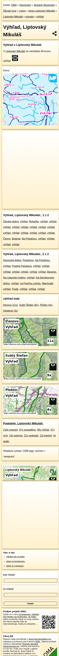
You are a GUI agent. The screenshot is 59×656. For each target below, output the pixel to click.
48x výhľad (43, 429)
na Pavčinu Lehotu (30, 283)
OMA (14, 5)
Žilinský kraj (9, 11)
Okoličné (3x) (10, 310)
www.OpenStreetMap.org (40, 639)
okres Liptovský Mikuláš (41, 11)
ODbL (37, 641)
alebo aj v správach (14, 566)
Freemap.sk (41, 204)
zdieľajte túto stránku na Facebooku (21, 615)
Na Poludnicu (29, 238)
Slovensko (25, 5)
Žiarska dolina (11, 221)
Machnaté (47, 283)
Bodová (16, 238)
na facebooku (24, 614)
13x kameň (46, 435)
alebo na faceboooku (15, 561)
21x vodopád (31, 435)
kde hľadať (9, 574)
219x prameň (10, 429)
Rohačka (34, 221)
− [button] (7, 141)
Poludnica (28, 260)
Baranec (51, 272)
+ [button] (7, 136)
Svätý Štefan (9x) (28, 305)
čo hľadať (8, 589)
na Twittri (32, 616)
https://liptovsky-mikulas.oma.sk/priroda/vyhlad (21, 206)
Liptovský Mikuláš (13, 16)
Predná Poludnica (22, 266)
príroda (29, 16)
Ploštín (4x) (46, 305)
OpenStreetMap (25, 204)
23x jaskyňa (16, 435)
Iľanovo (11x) (10, 305)
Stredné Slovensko (44, 5)
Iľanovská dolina (12, 260)
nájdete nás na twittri (15, 556)
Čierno (6, 238)
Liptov (22, 11)
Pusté (15, 289)
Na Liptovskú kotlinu (14, 277)
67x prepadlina (27, 429)
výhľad (40, 16)
